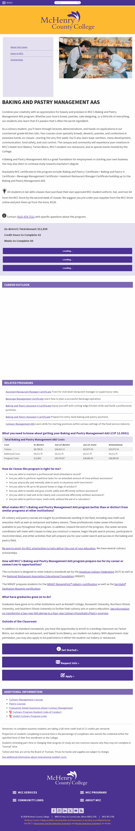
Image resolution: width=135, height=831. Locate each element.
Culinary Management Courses (26, 699)
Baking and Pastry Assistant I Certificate (28, 416)
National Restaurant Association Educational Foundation (40, 576)
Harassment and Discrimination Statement (52, 823)
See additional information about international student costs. (34, 757)
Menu (4, 3)
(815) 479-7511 (26, 216)
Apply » (67, 675)
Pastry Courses (17, 703)
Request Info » (67, 662)
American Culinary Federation (96, 571)
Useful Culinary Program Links (30, 716)
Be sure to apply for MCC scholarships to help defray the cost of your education (49, 548)
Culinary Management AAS (20, 424)
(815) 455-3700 (108, 816)
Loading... (67, 251)
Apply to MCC (17, 53)
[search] (67, 2)
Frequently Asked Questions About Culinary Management (41, 708)
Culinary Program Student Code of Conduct (37, 712)
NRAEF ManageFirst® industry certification (72, 584)
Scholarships (17, 59)
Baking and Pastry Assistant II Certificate (28, 405)
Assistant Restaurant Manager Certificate (28, 391)
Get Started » (67, 649)
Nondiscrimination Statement (88, 823)
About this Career (19, 47)
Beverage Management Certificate (25, 398)
